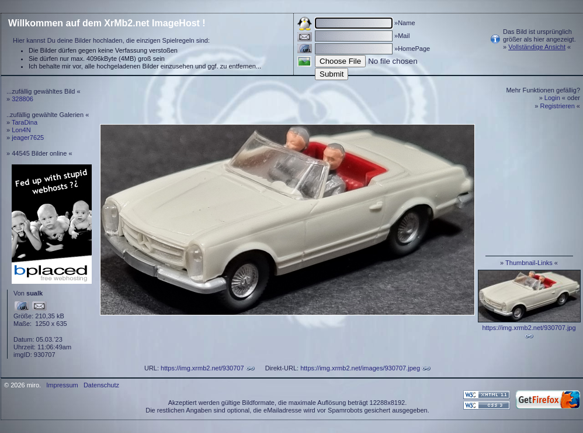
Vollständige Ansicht (536, 46)
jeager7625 (28, 137)
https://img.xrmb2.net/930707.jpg (528, 327)
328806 (22, 98)
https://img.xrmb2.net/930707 (202, 368)
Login (552, 97)
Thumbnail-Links (529, 262)
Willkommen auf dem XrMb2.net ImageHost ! (107, 23)
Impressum (62, 385)
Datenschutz (101, 385)
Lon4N (21, 129)
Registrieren (557, 105)
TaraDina (24, 122)
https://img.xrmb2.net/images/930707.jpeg (360, 368)
